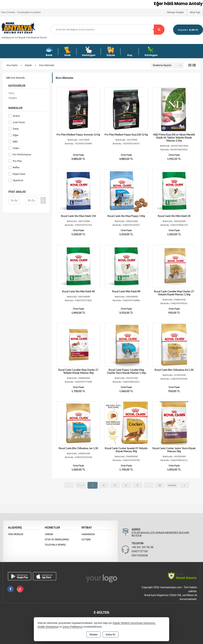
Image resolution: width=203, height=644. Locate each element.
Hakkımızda (88, 534)
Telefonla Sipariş (55, 544)
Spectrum (15, 180)
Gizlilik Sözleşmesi (48, 626)
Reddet (93, 634)
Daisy (13, 128)
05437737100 (140, 551)
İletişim (85, 539)
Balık (49, 51)
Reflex (13, 167)
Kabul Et (110, 634)
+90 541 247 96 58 (142, 547)
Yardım (49, 534)
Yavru (11, 93)
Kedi (67, 51)
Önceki (80, 485)
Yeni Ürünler (15, 534)
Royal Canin (16, 174)
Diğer (13, 135)
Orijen (13, 148)
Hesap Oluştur (175, 12)
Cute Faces (16, 122)
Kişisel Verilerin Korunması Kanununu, (134, 623)
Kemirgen (88, 51)
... (149, 485)
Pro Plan (15, 161)
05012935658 (140, 555)
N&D (13, 141)
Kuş (129, 51)
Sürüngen (151, 51)
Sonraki (172, 485)
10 (160, 485)
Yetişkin (12, 98)
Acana (14, 115)
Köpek (111, 51)
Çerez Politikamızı (73, 626)
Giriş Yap (195, 12)
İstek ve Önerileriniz (57, 539)
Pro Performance (19, 154)
